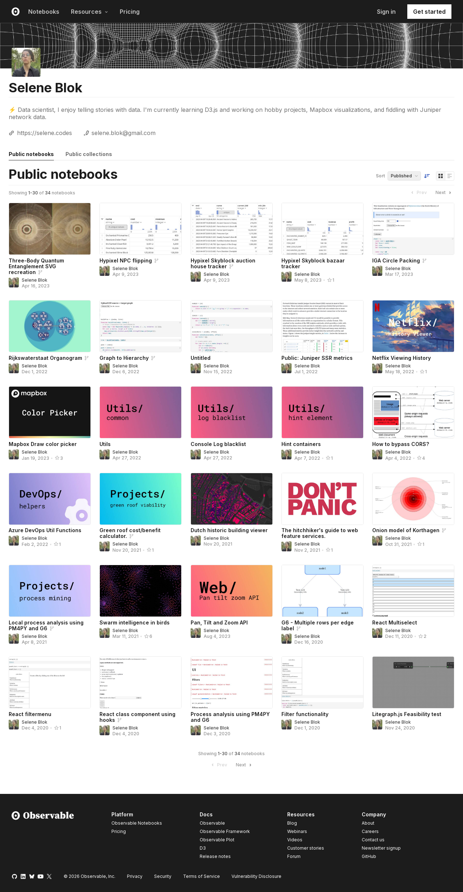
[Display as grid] (440, 176)
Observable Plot (217, 839)
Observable (212, 823)
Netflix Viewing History (401, 358)
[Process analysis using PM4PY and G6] (232, 682)
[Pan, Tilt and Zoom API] (232, 591)
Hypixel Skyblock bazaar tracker (313, 263)
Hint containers (301, 444)
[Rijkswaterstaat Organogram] (50, 326)
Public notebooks (31, 154)
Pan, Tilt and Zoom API (219, 622)
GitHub (369, 856)
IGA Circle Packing (396, 260)
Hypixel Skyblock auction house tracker (223, 263)
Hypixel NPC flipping (125, 260)
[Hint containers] (322, 412)
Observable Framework (225, 831)
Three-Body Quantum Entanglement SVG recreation (36, 266)
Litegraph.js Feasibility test (406, 714)
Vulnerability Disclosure (256, 876)
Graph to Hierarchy (124, 358)
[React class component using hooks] (140, 682)
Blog (292, 823)
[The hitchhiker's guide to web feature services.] (322, 499)
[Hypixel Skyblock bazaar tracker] (322, 229)
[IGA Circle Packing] (413, 229)
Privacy (135, 876)
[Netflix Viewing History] (413, 326)
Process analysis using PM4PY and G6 (230, 717)
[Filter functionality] (322, 682)
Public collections (88, 154)
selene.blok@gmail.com (124, 132)
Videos (294, 839)
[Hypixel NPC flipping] (140, 229)
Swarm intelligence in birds (134, 622)
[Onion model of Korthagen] (413, 499)
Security (162, 876)
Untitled (201, 358)
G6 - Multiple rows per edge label (317, 625)
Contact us (373, 839)
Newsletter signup (381, 848)
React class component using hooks (137, 717)
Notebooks (43, 11)
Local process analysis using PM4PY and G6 (46, 625)
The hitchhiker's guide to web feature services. (319, 533)
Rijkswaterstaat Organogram (45, 358)
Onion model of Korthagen (405, 530)
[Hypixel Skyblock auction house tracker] (232, 229)
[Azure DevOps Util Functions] (50, 499)
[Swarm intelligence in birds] (140, 591)
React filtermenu (30, 714)
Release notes (215, 856)
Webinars (297, 831)
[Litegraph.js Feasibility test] (413, 682)
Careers (370, 831)
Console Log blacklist (218, 444)
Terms (201, 876)
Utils (105, 444)
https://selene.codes (44, 132)
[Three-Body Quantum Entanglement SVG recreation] (50, 229)
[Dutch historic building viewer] (232, 499)
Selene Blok (34, 280)
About (368, 823)
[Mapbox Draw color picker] (50, 412)
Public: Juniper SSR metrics (317, 358)
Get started (429, 11)
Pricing (130, 11)
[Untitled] (232, 326)
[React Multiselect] (413, 591)
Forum (294, 856)
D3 (203, 848)
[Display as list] (449, 176)
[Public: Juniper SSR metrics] (322, 326)
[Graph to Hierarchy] (140, 326)
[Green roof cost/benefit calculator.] (140, 499)
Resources (89, 11)
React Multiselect (394, 622)
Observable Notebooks (136, 823)
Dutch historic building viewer (229, 530)
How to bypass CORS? (400, 444)
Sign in (386, 11)
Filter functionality (304, 714)
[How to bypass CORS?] (413, 412)
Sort (380, 175)
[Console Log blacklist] (232, 412)
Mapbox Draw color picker (43, 444)
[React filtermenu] (50, 682)
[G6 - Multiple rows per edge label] (322, 591)
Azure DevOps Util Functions (45, 530)
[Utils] (140, 412)
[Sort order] (427, 176)
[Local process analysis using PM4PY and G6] (50, 591)
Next (444, 192)
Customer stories (305, 848)
